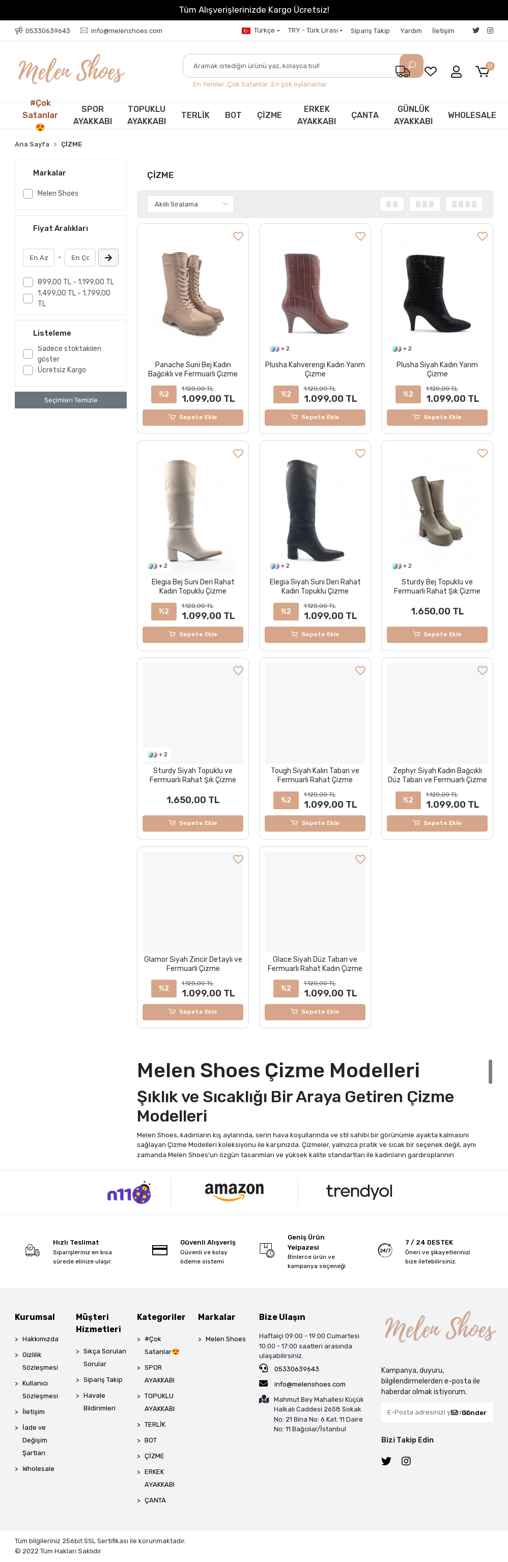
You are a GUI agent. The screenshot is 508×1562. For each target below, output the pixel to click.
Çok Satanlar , (249, 84)
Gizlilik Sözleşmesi (40, 1361)
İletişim (443, 31)
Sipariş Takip (370, 31)
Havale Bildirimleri (99, 1402)
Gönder (469, 1413)
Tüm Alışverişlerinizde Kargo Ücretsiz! (254, 10)
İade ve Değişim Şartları (34, 1440)
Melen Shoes (58, 193)
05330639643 (289, 1368)
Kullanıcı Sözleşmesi (40, 1390)
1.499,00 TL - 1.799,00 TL (74, 298)
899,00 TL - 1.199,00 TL (76, 282)
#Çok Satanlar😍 (40, 115)
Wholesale (38, 1469)
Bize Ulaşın (282, 1317)
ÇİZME (269, 115)
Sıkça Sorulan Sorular (104, 1358)
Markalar (217, 1317)
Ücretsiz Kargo (62, 370)
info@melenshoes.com (302, 1384)
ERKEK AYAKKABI (316, 115)
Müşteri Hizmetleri (98, 1324)
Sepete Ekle (193, 417)
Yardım (411, 31)
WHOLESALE (472, 115)
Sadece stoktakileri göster (69, 354)
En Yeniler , (210, 84)
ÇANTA (365, 115)
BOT (233, 115)
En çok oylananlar (299, 84)
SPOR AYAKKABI (92, 115)
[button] (484, 72)
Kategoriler (161, 1317)
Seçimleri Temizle (71, 400)
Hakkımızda (40, 1339)
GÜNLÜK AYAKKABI (413, 115)
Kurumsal (35, 1317)
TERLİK (195, 115)
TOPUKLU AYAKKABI (146, 115)
